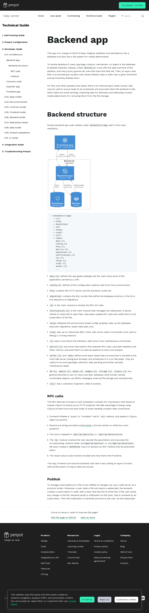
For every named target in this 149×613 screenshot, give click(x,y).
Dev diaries (73, 563)
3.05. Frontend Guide (15, 112)
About (123, 541)
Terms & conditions (104, 541)
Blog (122, 546)
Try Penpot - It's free (132, 5)
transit (87, 425)
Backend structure (18, 65)
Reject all (104, 599)
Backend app (13, 60)
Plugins (112, 16)
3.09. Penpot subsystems (17, 132)
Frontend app (13, 92)
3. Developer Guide (12, 49)
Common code (13, 81)
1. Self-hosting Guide (13, 35)
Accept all (87, 599)
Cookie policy (100, 552)
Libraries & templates (78, 541)
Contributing (73, 16)
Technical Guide (94, 16)
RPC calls (15, 71)
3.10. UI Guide (11, 138)
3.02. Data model (13, 97)
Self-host (45, 563)
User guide (55, 16)
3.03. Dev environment (15, 102)
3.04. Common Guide (15, 107)
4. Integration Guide (13, 144)
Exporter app (13, 86)
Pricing (44, 574)
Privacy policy (101, 546)
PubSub (15, 76)
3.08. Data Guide (12, 127)
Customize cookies (126, 599)
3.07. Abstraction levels (16, 122)
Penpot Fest (126, 557)
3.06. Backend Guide (14, 117)
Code (43, 546)
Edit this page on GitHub (63, 517)
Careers (124, 563)
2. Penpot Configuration (15, 42)
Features (45, 568)
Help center (11, 16)
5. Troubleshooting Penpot (16, 151)
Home (41, 16)
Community (73, 557)
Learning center (75, 546)
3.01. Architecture (13, 54)
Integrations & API (50, 557)
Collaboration (48, 552)
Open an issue (88, 517)
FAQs (124, 16)
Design (44, 541)
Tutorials (72, 552)
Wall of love (126, 552)
